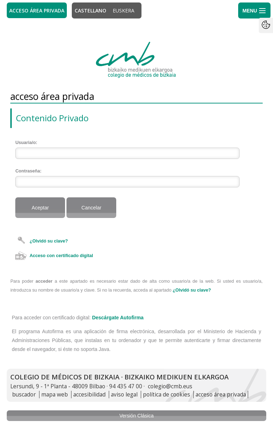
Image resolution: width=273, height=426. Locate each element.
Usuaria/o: (26, 142)
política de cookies (166, 394)
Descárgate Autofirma (118, 317)
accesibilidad (89, 394)
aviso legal (124, 394)
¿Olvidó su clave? (49, 241)
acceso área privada (221, 394)
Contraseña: (28, 171)
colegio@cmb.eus (170, 386)
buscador (24, 394)
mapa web (54, 394)
